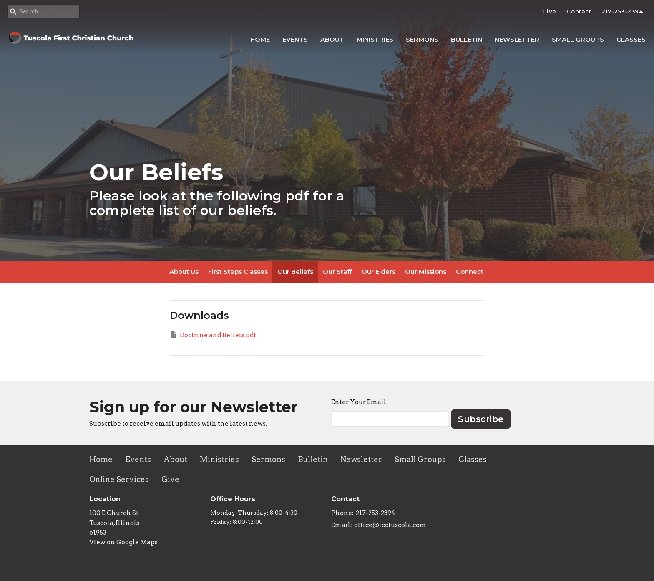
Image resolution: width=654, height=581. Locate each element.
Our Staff (337, 271)
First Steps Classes (238, 271)
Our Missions (425, 271)
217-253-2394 (622, 11)
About (332, 39)
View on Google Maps (123, 542)
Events (295, 39)
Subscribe (481, 419)
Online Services (119, 479)
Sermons (422, 39)
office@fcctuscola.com (390, 525)
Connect (469, 271)
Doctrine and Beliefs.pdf (213, 335)
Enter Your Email (358, 402)
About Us (184, 271)
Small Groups (578, 39)
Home (260, 39)
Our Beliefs (295, 271)
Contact (579, 11)
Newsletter (517, 39)
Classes (631, 39)
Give (549, 11)
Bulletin (466, 39)
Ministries (375, 39)
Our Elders (378, 271)
